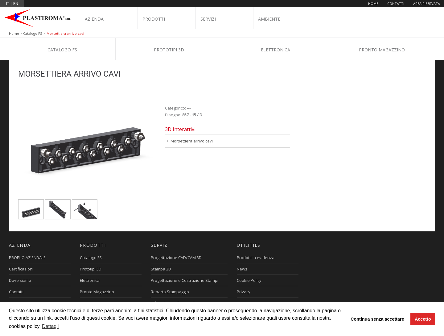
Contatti (395, 3)
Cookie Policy (249, 280)
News (242, 269)
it (7, 3)
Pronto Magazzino (382, 50)
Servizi (208, 19)
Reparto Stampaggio (170, 291)
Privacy (243, 291)
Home (373, 3)
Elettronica (275, 50)
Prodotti (153, 19)
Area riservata (426, 3)
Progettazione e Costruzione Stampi (184, 280)
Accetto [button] (423, 319)
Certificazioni (21, 269)
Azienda (94, 19)
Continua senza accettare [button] (377, 319)
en (15, 3)
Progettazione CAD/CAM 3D (176, 257)
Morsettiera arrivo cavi (192, 141)
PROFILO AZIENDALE (27, 257)
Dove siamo (20, 280)
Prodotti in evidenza (255, 257)
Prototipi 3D (169, 50)
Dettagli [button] (50, 326)
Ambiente (269, 19)
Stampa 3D (161, 269)
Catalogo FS (32, 33)
